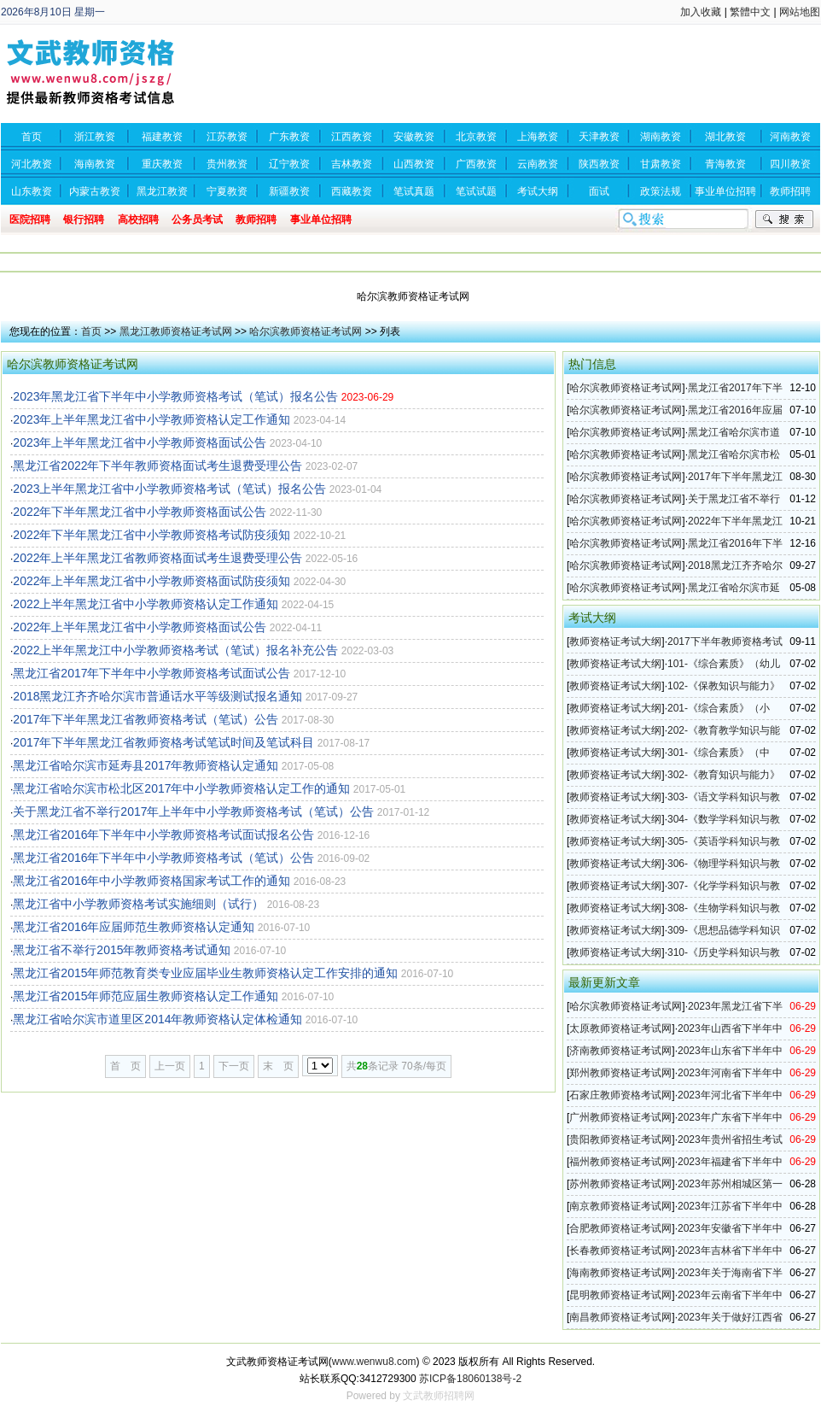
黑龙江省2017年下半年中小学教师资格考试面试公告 (151, 673)
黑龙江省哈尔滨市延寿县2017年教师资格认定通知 (145, 765)
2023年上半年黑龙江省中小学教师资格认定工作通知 (151, 419)
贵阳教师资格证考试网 (620, 1139)
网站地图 (799, 12)
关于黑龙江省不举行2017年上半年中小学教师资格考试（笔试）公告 (193, 811)
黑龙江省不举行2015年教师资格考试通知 (121, 950)
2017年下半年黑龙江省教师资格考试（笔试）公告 (145, 719)
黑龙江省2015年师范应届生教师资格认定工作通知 (145, 996)
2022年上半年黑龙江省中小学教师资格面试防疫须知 (151, 581)
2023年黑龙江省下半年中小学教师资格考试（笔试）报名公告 (175, 396)
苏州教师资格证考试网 (620, 1184)
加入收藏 (700, 12)
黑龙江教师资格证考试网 (175, 331)
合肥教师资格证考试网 (620, 1228)
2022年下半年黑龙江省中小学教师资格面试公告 (139, 511)
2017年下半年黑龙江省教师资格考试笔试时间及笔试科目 (163, 742)
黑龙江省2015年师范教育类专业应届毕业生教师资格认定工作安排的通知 (205, 973)
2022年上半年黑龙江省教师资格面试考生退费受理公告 (157, 558)
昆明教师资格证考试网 (620, 1295)
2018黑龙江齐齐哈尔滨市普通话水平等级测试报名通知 (157, 696)
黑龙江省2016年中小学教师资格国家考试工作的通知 (151, 881)
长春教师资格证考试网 (620, 1251)
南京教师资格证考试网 (620, 1206)
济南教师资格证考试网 (620, 1051)
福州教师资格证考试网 (620, 1162)
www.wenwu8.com (374, 1362)
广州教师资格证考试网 (620, 1117)
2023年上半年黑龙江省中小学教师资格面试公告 (139, 442)
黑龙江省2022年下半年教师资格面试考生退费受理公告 (157, 465)
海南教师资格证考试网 (620, 1273)
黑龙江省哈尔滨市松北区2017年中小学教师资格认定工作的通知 (181, 788)
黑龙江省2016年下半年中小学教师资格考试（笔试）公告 (163, 857)
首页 (91, 331)
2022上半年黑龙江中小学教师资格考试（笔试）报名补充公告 (175, 650)
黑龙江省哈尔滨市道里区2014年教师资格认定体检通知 (157, 1019)
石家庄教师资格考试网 (620, 1095)
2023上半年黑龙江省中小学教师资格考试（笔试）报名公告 (169, 488)
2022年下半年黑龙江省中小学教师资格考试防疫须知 (151, 535)
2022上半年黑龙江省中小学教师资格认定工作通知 (145, 604)
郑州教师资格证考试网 (620, 1073)
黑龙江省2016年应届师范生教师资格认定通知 (133, 927)
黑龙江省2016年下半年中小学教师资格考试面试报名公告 (163, 834)
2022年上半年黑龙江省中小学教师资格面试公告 (139, 627)
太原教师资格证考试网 (620, 1028)
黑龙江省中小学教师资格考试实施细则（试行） (138, 904)
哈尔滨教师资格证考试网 (305, 331)
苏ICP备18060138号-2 (470, 1379)
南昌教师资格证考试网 (620, 1317)
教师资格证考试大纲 (615, 641)
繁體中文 (750, 12)
